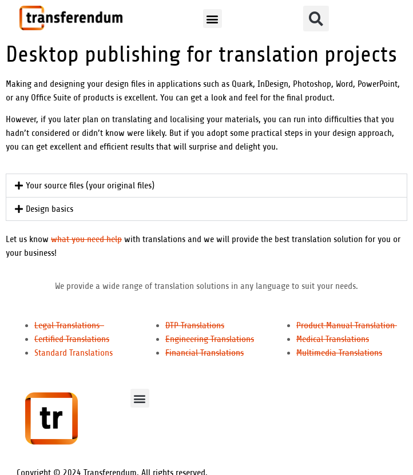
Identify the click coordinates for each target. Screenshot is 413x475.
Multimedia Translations (339, 353)
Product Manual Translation (346, 325)
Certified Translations (71, 339)
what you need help (86, 239)
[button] (212, 18)
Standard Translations (73, 353)
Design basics (49, 209)
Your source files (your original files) (90, 185)
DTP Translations (194, 325)
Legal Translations (69, 325)
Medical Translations (332, 339)
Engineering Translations (209, 339)
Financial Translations (204, 353)
